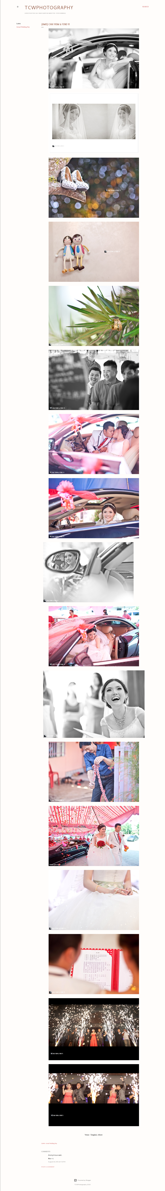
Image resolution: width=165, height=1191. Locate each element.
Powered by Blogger (82, 1180)
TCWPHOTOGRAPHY (49, 7)
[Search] (145, 6)
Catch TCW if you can (31, 13)
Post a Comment (47, 1167)
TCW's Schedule (61, 13)
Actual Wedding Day (23, 27)
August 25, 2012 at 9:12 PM (56, 1162)
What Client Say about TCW (47, 13)
